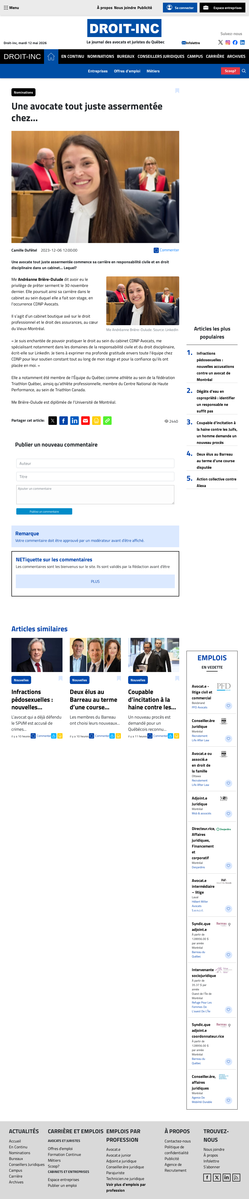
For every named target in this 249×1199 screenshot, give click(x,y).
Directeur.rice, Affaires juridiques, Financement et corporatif (203, 843)
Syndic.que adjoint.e (201, 926)
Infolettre (191, 42)
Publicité (144, 7)
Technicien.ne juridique (125, 1178)
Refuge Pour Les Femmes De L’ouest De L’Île (202, 1007)
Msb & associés (201, 813)
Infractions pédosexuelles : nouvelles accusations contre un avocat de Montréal (215, 366)
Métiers (153, 71)
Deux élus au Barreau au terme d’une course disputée (216, 460)
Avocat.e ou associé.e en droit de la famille (202, 762)
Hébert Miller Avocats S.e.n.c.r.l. (200, 906)
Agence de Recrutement (176, 1167)
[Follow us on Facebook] (235, 42)
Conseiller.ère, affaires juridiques (204, 1082)
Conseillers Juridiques (161, 56)
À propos (105, 7)
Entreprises (98, 71)
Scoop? (230, 71)
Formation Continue (64, 1154)
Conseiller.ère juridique (125, 1167)
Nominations (100, 56)
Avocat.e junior (118, 1155)
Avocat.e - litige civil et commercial (202, 692)
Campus (195, 56)
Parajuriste (115, 1173)
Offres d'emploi (127, 71)
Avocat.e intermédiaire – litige (203, 886)
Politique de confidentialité (176, 1150)
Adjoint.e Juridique (199, 801)
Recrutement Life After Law (200, 737)
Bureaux (125, 56)
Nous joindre (125, 7)
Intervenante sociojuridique (204, 972)
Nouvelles (21, 679)
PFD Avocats (199, 707)
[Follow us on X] (220, 42)
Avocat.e (113, 1149)
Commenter (44, 735)
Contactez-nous (178, 1141)
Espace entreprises (222, 7)
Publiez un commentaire (44, 511)
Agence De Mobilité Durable (202, 1099)
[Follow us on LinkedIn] (242, 42)
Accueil (15, 1141)
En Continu (72, 56)
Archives (236, 56)
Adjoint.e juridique (121, 1161)
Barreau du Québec (198, 954)
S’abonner (212, 1167)
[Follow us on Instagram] (228, 42)
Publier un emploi (62, 1185)
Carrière (215, 56)
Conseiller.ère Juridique (203, 723)
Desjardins (198, 867)
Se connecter (180, 7)
